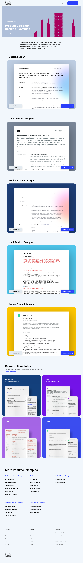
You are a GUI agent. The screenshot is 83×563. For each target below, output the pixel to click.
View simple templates (52, 424)
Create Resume (72, 3)
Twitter (7, 542)
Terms (31, 542)
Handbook (55, 3)
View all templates (11, 372)
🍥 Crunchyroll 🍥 (27, 268)
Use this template (67, 106)
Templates (37, 3)
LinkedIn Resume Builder (61, 542)
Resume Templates (59, 536)
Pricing (6, 539)
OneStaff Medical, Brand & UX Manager (39, 169)
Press (6, 536)
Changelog (32, 533)
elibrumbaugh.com (57, 68)
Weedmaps (22, 224)
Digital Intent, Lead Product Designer (38, 154)
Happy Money (23, 205)
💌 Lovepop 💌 (26, 286)
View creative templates (12, 424)
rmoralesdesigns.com (57, 193)
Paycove (25, 335)
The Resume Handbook (60, 533)
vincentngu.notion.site (39, 257)
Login (62, 3)
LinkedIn (7, 546)
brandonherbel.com (58, 131)
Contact (32, 536)
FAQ (31, 539)
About (6, 533)
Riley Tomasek (14, 33)
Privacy (31, 546)
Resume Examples (59, 546)
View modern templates (52, 382)
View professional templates (13, 382)
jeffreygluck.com (34, 320)
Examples (46, 3)
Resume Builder (58, 539)
